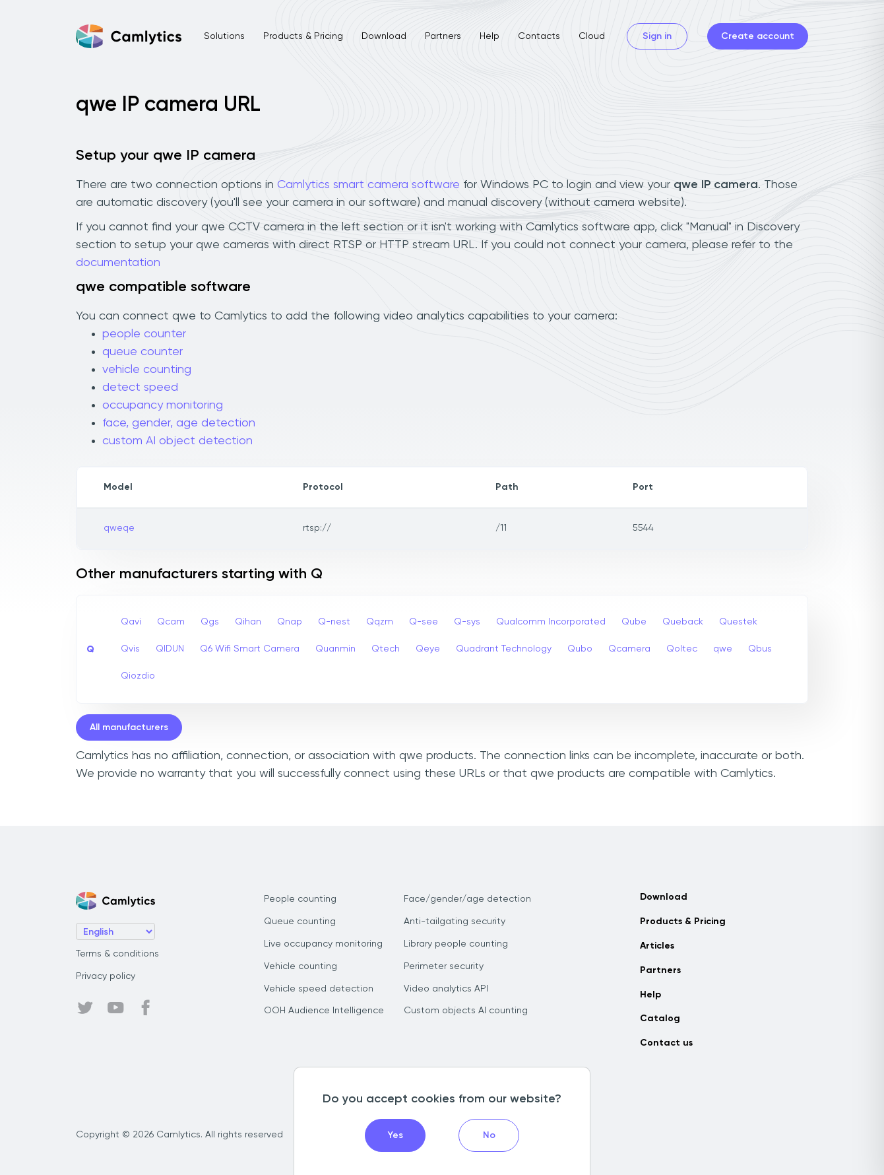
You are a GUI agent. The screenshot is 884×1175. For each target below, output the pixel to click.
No (489, 1135)
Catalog (660, 1018)
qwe (722, 649)
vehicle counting (146, 370)
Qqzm (379, 621)
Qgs (210, 621)
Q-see (423, 621)
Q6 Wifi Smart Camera (250, 649)
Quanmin (335, 649)
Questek (738, 621)
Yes (395, 1135)
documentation (118, 263)
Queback (682, 621)
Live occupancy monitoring (323, 944)
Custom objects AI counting (466, 1010)
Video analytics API (446, 988)
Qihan (248, 621)
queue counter (142, 352)
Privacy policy (105, 976)
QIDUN (170, 649)
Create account (757, 36)
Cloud (592, 36)
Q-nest (334, 621)
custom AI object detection (177, 441)
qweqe (119, 528)
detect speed (140, 387)
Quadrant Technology (504, 649)
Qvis (130, 649)
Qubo (579, 649)
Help (489, 36)
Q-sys (467, 621)
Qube (634, 621)
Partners (443, 36)
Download (384, 36)
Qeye (428, 649)
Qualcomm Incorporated (551, 621)
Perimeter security (444, 966)
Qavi (131, 621)
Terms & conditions (117, 953)
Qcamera (629, 649)
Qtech (385, 649)
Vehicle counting (300, 966)
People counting (300, 899)
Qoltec (681, 649)
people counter (144, 334)
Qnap (289, 621)
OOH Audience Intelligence (324, 1010)
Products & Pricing (303, 36)
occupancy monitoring (162, 405)
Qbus (760, 649)
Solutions (224, 36)
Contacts (539, 36)
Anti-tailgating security (454, 921)
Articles (657, 946)
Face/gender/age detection (467, 899)
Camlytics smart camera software (368, 185)
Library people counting (456, 944)
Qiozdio (138, 676)
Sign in (657, 36)
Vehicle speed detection (318, 988)
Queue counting (300, 921)
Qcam (171, 621)
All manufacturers (129, 727)
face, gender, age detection (178, 423)
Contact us (666, 1043)
